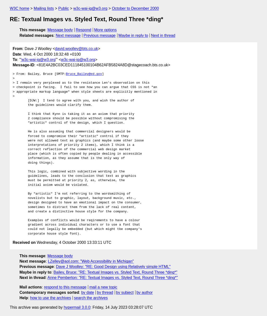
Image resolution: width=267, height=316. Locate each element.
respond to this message (65, 287)
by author (144, 292)
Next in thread (163, 35)
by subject (125, 292)
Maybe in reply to (133, 35)
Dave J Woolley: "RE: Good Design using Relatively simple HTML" (113, 267)
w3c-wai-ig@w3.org (90, 8)
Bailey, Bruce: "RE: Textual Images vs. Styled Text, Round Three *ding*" (115, 272)
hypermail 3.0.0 (77, 307)
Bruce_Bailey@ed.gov (84, 74)
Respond (83, 30)
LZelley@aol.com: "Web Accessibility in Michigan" (91, 261)
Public (63, 8)
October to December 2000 (135, 8)
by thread (105, 292)
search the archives (91, 298)
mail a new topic (103, 287)
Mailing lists (44, 8)
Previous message (100, 35)
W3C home (19, 8)
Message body (60, 30)
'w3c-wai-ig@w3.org (38, 60)
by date (87, 292)
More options (105, 30)
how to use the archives (50, 298)
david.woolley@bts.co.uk (76, 49)
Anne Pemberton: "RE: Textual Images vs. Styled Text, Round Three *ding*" (113, 278)
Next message (68, 35)
